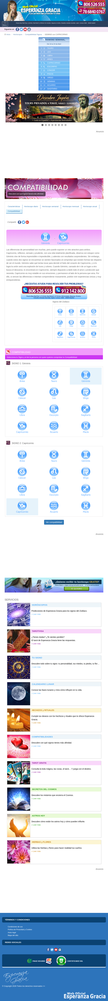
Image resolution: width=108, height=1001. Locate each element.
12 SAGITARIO (48, 89)
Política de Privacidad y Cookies (20, 930)
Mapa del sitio (13, 935)
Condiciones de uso (15, 927)
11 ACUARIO (48, 85)
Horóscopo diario (31, 206)
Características (14, 206)
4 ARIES (47, 59)
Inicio (7, 35)
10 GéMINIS (47, 81)
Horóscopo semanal (50, 206)
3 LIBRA (47, 55)
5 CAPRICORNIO (50, 63)
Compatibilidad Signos (33, 35)
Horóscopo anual (90, 206)
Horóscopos (17, 35)
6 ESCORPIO (49, 66)
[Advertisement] (54, 153)
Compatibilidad (14, 211)
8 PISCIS (47, 74)
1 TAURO (47, 48)
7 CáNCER (48, 70)
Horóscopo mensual (71, 206)
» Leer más (36, 614)
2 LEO (46, 52)
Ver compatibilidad (54, 522)
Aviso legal (12, 933)
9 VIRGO (47, 78)
